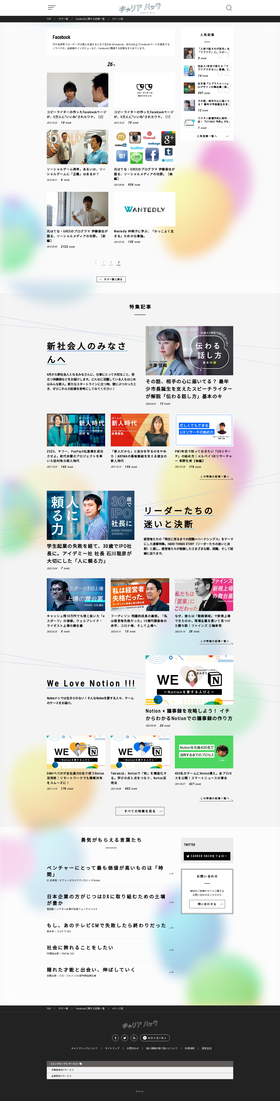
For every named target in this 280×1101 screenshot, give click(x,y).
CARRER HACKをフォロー (209, 856)
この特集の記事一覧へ (214, 476)
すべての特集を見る (140, 811)
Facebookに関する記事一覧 (90, 19)
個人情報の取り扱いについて (162, 1048)
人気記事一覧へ (207, 136)
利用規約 (190, 1048)
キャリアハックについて (84, 1048)
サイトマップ (112, 1048)
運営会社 (207, 1048)
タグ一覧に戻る (113, 279)
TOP (49, 19)
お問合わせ (133, 1048)
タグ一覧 (63, 19)
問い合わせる (207, 904)
